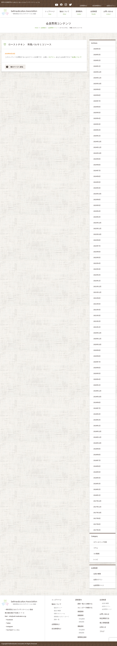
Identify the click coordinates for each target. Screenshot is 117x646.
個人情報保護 (104, 623)
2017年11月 (97, 507)
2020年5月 (97, 373)
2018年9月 (97, 449)
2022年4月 (97, 263)
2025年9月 (97, 89)
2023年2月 (97, 217)
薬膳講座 (81, 615)
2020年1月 (97, 385)
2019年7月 (97, 408)
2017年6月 (97, 524)
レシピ (95, 559)
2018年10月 (97, 443)
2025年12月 (97, 72)
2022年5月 (97, 257)
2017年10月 (97, 512)
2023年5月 (97, 205)
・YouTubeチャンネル (12, 630)
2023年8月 (97, 199)
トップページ (50, 12)
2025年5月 (97, 112)
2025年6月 (97, 107)
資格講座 (81, 622)
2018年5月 (97, 472)
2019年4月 (97, 414)
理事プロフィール (59, 613)
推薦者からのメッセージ (61, 616)
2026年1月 (97, 66)
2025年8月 (97, 95)
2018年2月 (97, 489)
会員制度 (93, 12)
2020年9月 (97, 350)
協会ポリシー (58, 607)
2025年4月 (97, 118)
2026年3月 (97, 54)
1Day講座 (82, 619)
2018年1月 (97, 495)
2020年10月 (97, 344)
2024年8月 (97, 165)
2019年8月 (97, 402)
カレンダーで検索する (85, 607)
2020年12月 (97, 333)
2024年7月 (97, 170)
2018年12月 (97, 431)
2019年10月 (97, 397)
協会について (64, 12)
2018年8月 (97, 454)
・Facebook (9, 620)
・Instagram (9, 626)
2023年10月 (97, 194)
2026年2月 (97, 60)
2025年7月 (97, 101)
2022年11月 (97, 228)
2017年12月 (97, 501)
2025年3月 (97, 124)
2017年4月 (97, 530)
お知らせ (103, 627)
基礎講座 (81, 611)
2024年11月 (97, 147)
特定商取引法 (104, 618)
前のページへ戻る (17, 67)
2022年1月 (97, 281)
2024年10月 (97, 153)
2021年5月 (97, 304)
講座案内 (79, 12)
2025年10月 (97, 83)
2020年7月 (97, 362)
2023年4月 (97, 211)
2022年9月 (97, 240)
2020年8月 (97, 356)
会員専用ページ (52, 27)
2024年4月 (97, 188)
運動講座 (81, 626)
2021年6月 (97, 298)
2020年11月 (97, 339)
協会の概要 (57, 610)
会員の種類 (97, 574)
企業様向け (83, 5)
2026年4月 (97, 49)
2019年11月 (97, 391)
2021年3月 (97, 315)
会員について (77, 57)
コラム (95, 548)
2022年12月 (97, 223)
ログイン (52, 57)
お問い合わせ (108, 12)
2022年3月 (97, 269)
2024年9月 (97, 159)
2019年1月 (97, 425)
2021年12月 (97, 286)
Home (36, 27)
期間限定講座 (82, 637)
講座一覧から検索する (85, 604)
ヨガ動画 (96, 553)
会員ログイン (111, 5)
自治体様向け (96, 5)
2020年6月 (97, 368)
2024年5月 (97, 182)
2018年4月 (97, 478)
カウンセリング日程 (100, 542)
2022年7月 (97, 246)
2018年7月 (97, 460)
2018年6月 (97, 466)
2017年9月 (97, 518)
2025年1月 (97, 136)
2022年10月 (97, 234)
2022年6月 (97, 252)
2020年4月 (97, 379)
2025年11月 (97, 78)
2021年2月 (97, 321)
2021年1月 (97, 327)
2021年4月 (97, 310)
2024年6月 (97, 176)
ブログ (102, 631)
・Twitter (8, 623)
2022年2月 (97, 275)
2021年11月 (97, 292)
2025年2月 (97, 130)
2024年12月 (97, 141)
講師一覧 (56, 619)
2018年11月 (97, 437)
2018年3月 (97, 483)
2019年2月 (97, 420)
